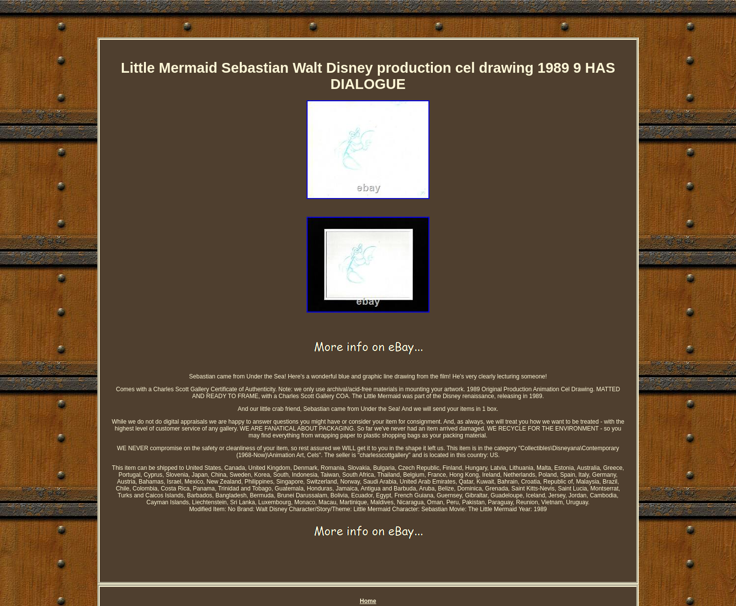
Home (368, 601)
